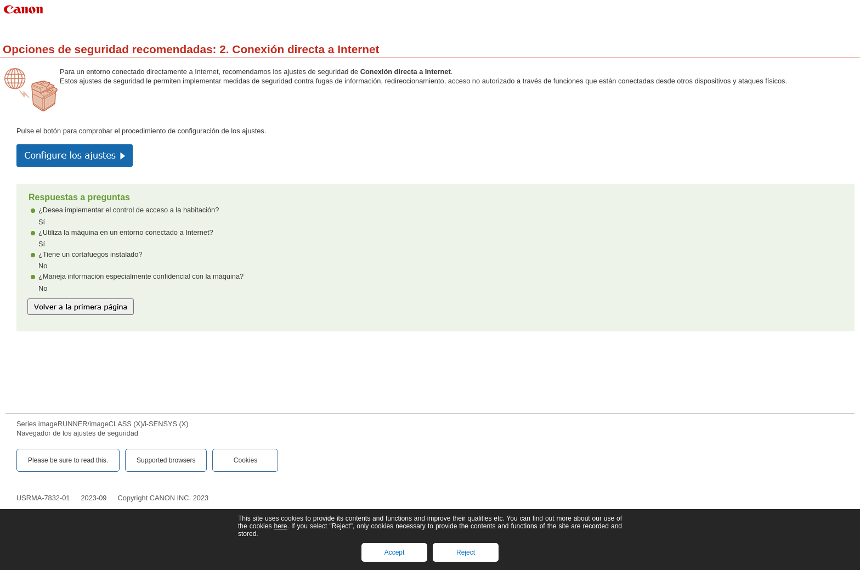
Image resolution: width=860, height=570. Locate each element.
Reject (465, 552)
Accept (394, 552)
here (280, 526)
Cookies (245, 460)
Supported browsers (166, 460)
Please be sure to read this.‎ (68, 460)
